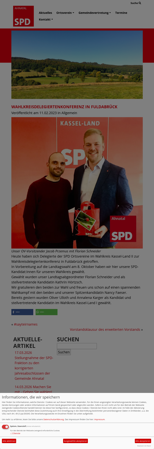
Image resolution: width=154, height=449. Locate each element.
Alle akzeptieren (143, 441)
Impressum (99, 419)
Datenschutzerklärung (53, 419)
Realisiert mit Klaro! (144, 446)
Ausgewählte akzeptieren (75, 441)
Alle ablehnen (9, 441)
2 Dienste (15, 433)
